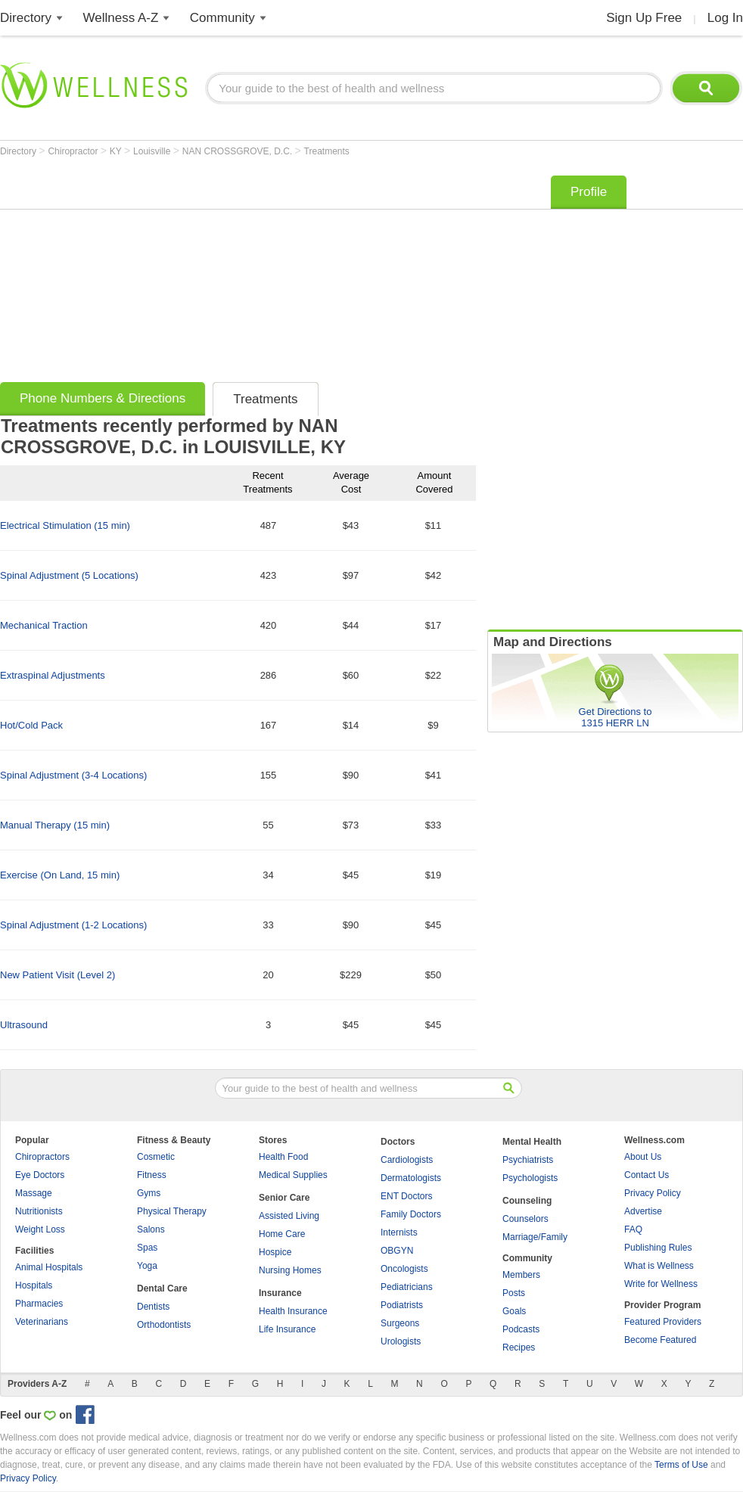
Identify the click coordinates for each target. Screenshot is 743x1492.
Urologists (401, 1341)
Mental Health (531, 1141)
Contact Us (646, 1175)
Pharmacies (39, 1303)
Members (521, 1275)
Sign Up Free (644, 18)
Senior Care (284, 1197)
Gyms (148, 1193)
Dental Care (162, 1288)
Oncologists (404, 1269)
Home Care (282, 1234)
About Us (642, 1157)
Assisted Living (289, 1216)
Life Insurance (287, 1329)
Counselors (525, 1219)
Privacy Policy (652, 1193)
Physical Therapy (172, 1211)
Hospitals (33, 1285)
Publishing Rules (658, 1247)
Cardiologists (407, 1160)
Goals (514, 1311)
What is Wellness (659, 1265)
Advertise (643, 1211)
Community (222, 18)
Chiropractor (74, 151)
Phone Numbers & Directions (102, 398)
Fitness (151, 1175)
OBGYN (397, 1250)
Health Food (283, 1157)
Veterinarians (41, 1321)
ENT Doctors (406, 1196)
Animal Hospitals (48, 1267)
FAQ (633, 1229)
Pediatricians (407, 1287)
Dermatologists (411, 1178)
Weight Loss (40, 1229)
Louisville (153, 151)
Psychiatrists (527, 1160)
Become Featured (660, 1340)
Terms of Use (681, 1464)
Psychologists (530, 1178)
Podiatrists (402, 1305)
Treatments (327, 151)
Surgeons (400, 1323)
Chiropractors (42, 1157)
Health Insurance (293, 1311)
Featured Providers (662, 1321)
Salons (151, 1229)
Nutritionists (39, 1211)
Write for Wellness (661, 1284)
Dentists (153, 1306)
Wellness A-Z (121, 18)
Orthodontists (164, 1324)
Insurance (280, 1293)
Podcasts (520, 1329)
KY (117, 151)
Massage (33, 1193)
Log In (725, 18)
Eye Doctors (39, 1175)
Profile (588, 192)
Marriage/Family (534, 1237)
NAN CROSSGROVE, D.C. (238, 151)
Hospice (275, 1252)
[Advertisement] (222, 274)
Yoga (147, 1265)
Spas (147, 1247)
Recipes (518, 1347)
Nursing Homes (290, 1270)
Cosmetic (156, 1157)
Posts (513, 1293)
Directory (25, 18)
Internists (399, 1232)
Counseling (527, 1200)
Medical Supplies (293, 1175)
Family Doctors (411, 1214)
